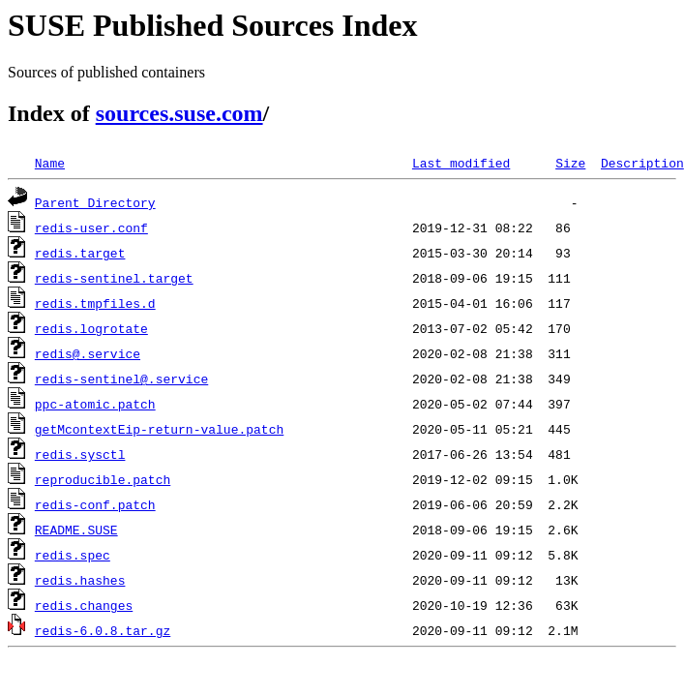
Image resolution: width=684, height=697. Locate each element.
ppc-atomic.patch (95, 403)
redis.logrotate (91, 328)
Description (642, 162)
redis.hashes (80, 580)
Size (570, 162)
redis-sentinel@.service (121, 378)
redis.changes (84, 605)
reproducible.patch (102, 479)
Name (50, 162)
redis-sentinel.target (114, 278)
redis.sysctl (80, 454)
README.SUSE (76, 529)
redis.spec (72, 554)
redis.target (80, 252)
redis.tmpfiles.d (95, 303)
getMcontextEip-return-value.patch (159, 429)
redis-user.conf (91, 227)
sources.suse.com (179, 113)
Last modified (461, 162)
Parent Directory (95, 202)
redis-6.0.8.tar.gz (102, 630)
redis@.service (87, 353)
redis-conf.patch (95, 504)
